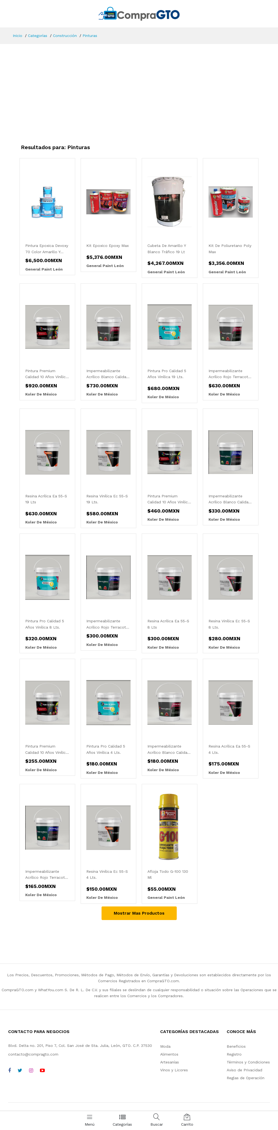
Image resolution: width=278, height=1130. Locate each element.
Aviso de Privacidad (244, 1070)
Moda (165, 1046)
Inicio (17, 35)
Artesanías (169, 1062)
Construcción (65, 35)
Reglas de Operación (245, 1078)
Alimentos (169, 1054)
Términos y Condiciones (248, 1062)
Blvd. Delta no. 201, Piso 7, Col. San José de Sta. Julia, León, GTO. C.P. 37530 (80, 1045)
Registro (234, 1054)
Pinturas (90, 35)
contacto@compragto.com (33, 1054)
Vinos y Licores (174, 1070)
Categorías (37, 35)
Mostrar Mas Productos (139, 913)
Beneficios (236, 1046)
